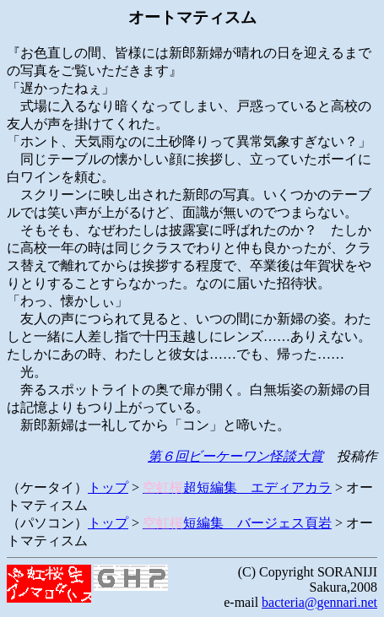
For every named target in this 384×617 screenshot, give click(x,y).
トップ (108, 487)
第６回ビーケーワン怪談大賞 (235, 456)
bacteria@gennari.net (319, 602)
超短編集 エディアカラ (237, 487)
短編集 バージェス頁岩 (237, 523)
